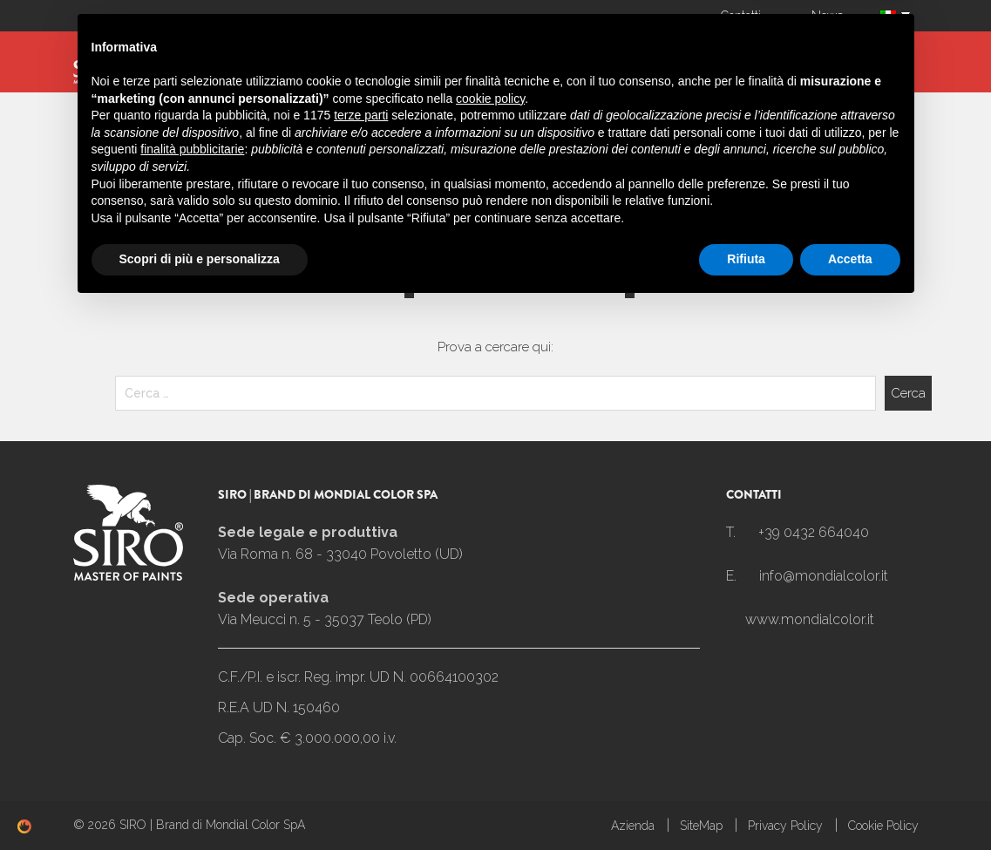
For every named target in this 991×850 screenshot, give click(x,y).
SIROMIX (291, 57)
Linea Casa (684, 57)
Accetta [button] (850, 802)
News (827, 16)
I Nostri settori (811, 57)
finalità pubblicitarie (192, 692)
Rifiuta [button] (746, 802)
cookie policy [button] (490, 642)
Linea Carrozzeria (552, 57)
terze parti (361, 658)
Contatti (741, 16)
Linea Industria (404, 57)
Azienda (203, 57)
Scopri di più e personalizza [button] (199, 802)
